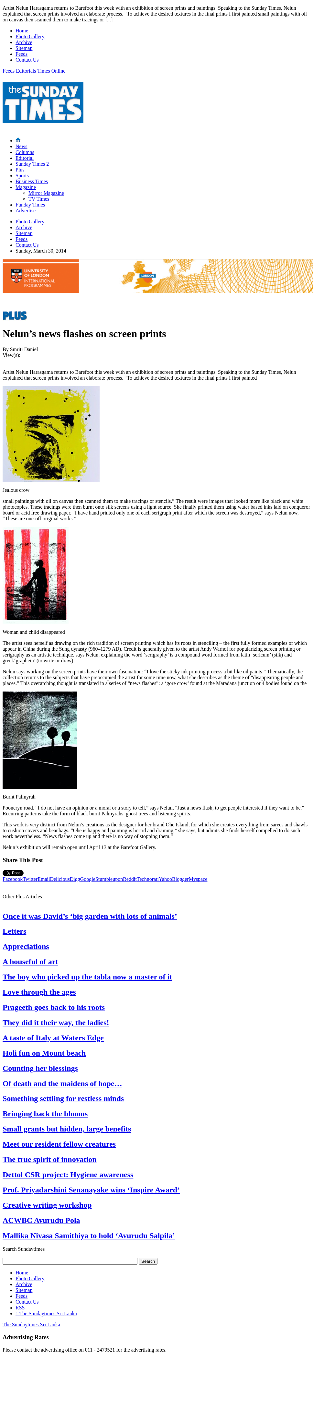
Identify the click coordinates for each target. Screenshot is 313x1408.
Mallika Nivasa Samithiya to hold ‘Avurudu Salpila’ (89, 1235)
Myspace (198, 879)
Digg (75, 879)
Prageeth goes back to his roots (54, 1007)
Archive (24, 42)
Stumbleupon (109, 879)
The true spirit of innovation (50, 1159)
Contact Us (27, 60)
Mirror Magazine (46, 193)
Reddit (130, 879)
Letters (14, 931)
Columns (25, 152)
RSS (20, 1307)
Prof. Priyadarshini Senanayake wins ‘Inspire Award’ (91, 1190)
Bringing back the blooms (45, 1113)
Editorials (26, 71)
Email (44, 879)
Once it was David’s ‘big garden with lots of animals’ (90, 916)
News (21, 146)
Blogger (180, 879)
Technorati (148, 879)
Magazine (26, 187)
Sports (22, 175)
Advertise (26, 210)
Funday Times (30, 204)
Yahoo (165, 879)
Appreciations (26, 946)
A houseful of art (30, 961)
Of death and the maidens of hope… (62, 1083)
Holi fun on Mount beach (44, 1053)
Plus (20, 169)
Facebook (13, 879)
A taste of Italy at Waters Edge (53, 1038)
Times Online (51, 71)
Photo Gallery (30, 36)
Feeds (21, 54)
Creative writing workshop (47, 1205)
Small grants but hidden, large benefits (67, 1129)
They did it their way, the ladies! (56, 1022)
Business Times (32, 181)
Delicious (60, 879)
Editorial (25, 158)
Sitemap (24, 48)
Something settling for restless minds (63, 1098)
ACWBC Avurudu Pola (41, 1220)
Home (22, 30)
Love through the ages (39, 992)
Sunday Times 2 (32, 164)
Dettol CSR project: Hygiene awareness (68, 1174)
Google (87, 879)
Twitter (30, 879)
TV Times (38, 199)
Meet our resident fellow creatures (59, 1144)
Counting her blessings (40, 1068)
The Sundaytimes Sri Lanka (46, 1313)
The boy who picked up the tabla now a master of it (87, 977)
